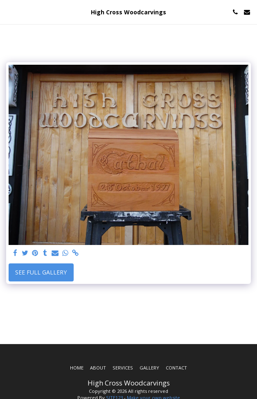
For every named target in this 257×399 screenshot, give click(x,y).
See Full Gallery (41, 272)
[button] (9, 11)
